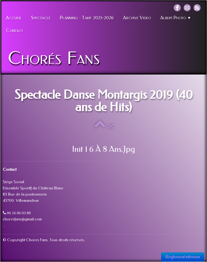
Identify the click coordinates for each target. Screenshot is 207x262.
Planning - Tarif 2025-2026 (87, 17)
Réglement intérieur (182, 257)
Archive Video (137, 17)
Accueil (14, 17)
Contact (14, 30)
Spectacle (41, 17)
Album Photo (175, 17)
